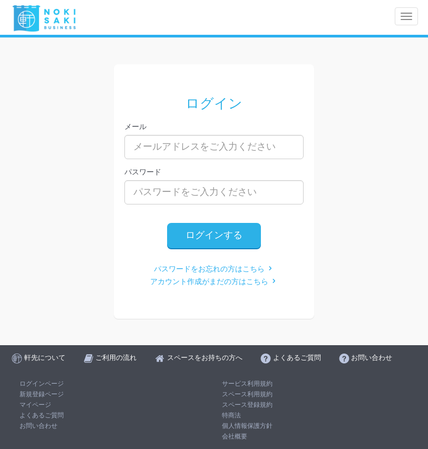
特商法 (231, 415)
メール (135, 126)
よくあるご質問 (42, 415)
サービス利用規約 (247, 383)
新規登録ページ (42, 394)
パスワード (142, 172)
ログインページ (42, 383)
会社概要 (234, 436)
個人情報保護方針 (247, 426)
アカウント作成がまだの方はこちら (214, 282)
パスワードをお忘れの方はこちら (214, 269)
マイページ (35, 404)
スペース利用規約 (247, 394)
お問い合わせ (38, 426)
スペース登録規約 (247, 404)
